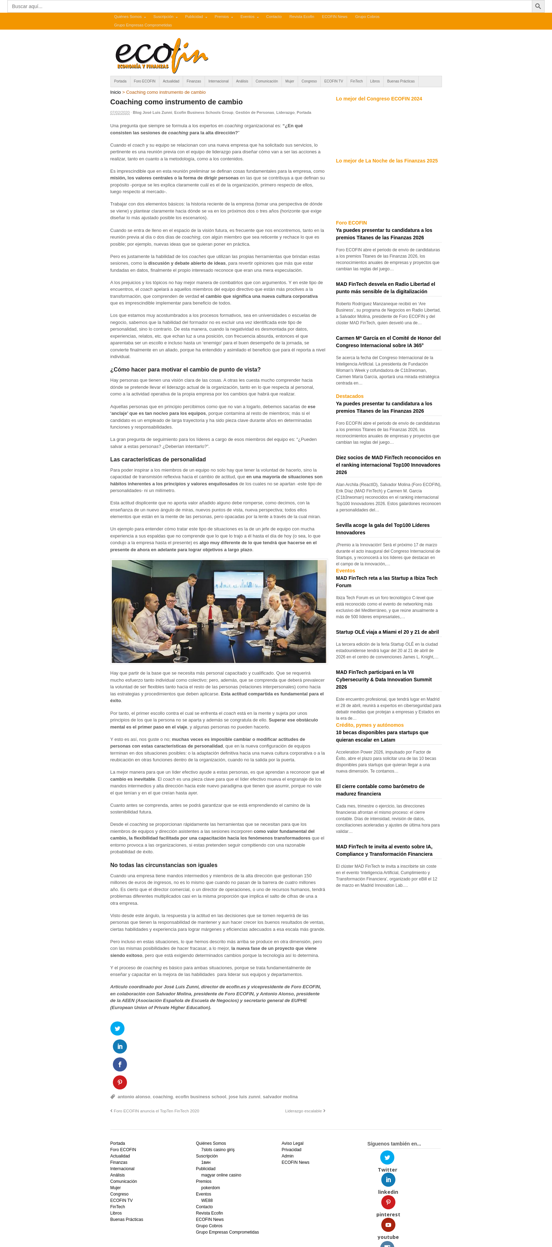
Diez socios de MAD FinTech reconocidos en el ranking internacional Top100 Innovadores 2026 (388, 465)
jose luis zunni (245, 1044)
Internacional (218, 81)
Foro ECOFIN (145, 81)
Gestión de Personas (255, 112)
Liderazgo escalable (303, 1058)
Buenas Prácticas (401, 81)
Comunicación (267, 81)
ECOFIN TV (333, 81)
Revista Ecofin (302, 16)
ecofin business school (201, 1044)
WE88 (207, 1148)
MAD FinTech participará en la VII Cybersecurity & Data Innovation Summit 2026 (384, 679)
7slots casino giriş (218, 1097)
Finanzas (194, 81)
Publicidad (194, 16)
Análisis (242, 81)
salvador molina (280, 1044)
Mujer (289, 81)
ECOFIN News (334, 16)
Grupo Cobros (367, 16)
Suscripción (163, 16)
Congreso (309, 81)
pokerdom (210, 1135)
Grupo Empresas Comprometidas (143, 25)
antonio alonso (134, 1044)
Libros (375, 81)
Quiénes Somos (128, 16)
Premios (221, 16)
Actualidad (171, 81)
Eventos (248, 16)
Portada (120, 81)
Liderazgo (285, 112)
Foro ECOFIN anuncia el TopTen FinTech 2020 (156, 1058)
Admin (287, 1103)
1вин (205, 1110)
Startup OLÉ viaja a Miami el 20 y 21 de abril (387, 632)
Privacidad (291, 1097)
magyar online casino (221, 1122)
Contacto (273, 16)
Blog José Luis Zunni (152, 112)
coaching (163, 1044)
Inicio (115, 92)
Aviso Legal (292, 1091)
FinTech (357, 81)
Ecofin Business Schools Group (203, 112)
